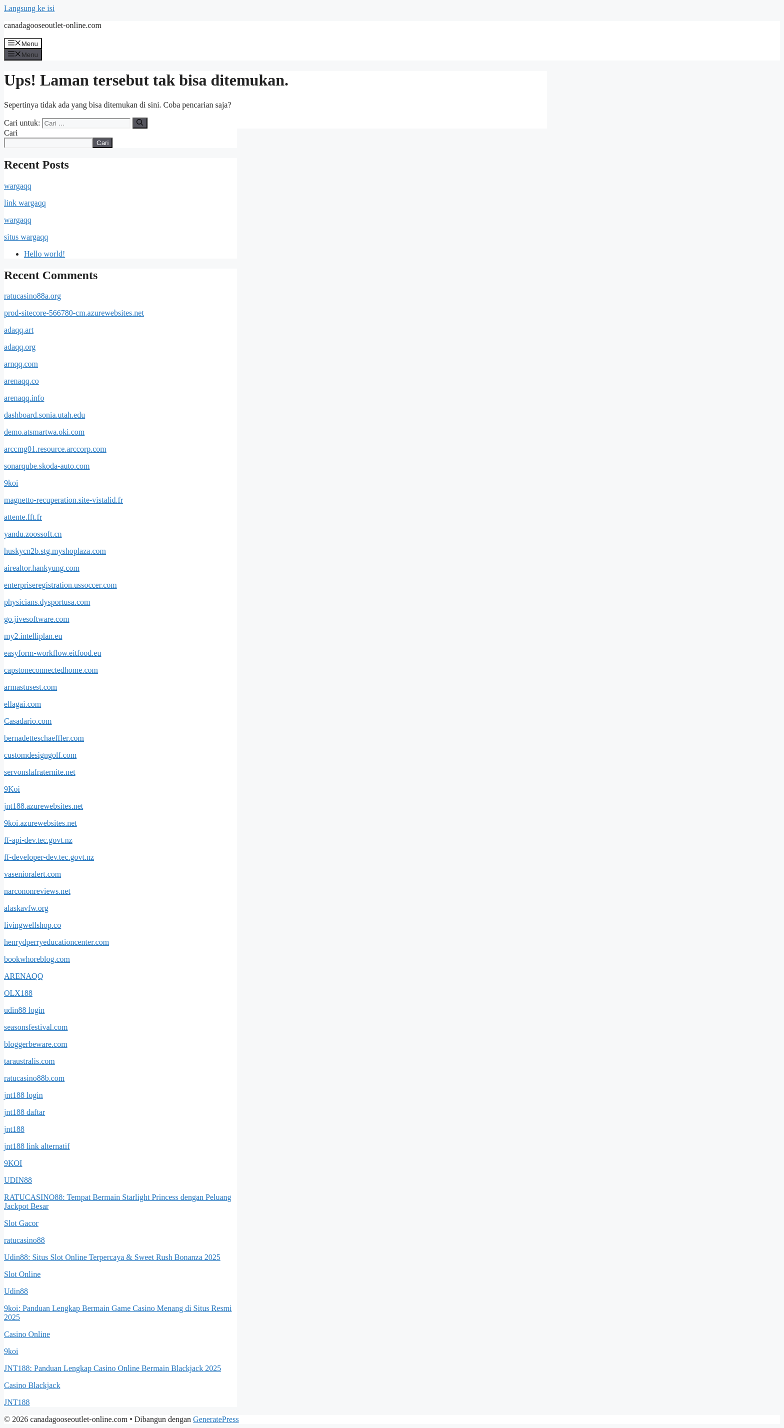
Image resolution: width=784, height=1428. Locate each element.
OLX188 (18, 993)
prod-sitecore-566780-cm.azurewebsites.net (74, 313)
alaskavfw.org (26, 908)
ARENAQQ (23, 976)
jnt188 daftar (24, 1112)
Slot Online (22, 1274)
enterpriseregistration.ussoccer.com (60, 585)
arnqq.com (21, 364)
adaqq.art (19, 330)
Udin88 (16, 1291)
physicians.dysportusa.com (47, 602)
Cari (11, 133)
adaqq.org (20, 347)
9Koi (12, 789)
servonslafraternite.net (40, 772)
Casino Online (27, 1334)
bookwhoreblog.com (37, 959)
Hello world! (44, 254)
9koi (11, 483)
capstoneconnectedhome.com (51, 670)
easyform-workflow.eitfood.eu (52, 653)
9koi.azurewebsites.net (40, 823)
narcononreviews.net (37, 891)
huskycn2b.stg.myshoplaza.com (55, 551)
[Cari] (139, 123)
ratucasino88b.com (34, 1078)
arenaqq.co (21, 381)
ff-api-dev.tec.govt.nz (38, 840)
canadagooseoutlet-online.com (53, 25)
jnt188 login (23, 1095)
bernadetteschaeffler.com (44, 738)
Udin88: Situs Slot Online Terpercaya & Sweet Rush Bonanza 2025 (112, 1257)
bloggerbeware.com (36, 1044)
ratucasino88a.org (32, 296)
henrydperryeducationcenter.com (56, 942)
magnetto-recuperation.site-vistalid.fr (63, 500)
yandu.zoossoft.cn (33, 534)
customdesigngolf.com (40, 755)
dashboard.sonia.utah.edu (44, 415)
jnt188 (14, 1129)
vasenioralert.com (32, 874)
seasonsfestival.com (36, 1027)
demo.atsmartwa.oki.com (44, 432)
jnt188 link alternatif (37, 1146)
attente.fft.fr (23, 517)
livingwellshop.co (32, 925)
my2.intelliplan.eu (33, 636)
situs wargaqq (26, 237)
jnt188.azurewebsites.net (43, 806)
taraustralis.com (29, 1061)
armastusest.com (30, 687)
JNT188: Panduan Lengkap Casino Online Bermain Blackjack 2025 (112, 1368)
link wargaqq (25, 203)
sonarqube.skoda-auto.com (47, 466)
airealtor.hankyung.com (42, 568)
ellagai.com (22, 704)
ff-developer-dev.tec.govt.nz (49, 857)
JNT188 (17, 1402)
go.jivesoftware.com (37, 619)
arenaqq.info (24, 398)
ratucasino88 (24, 1240)
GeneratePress (216, 1419)
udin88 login (24, 1010)
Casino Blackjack (32, 1385)
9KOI (13, 1163)
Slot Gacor (21, 1223)
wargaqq (18, 186)
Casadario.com (28, 721)
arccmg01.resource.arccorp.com (55, 449)
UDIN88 (18, 1180)
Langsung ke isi (29, 8)
